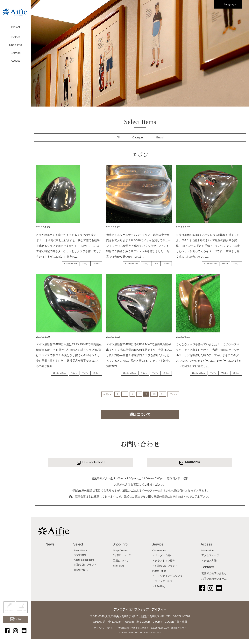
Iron (156, 263)
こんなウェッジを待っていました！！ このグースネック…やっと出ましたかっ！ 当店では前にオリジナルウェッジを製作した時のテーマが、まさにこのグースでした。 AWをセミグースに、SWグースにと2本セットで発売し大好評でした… (208, 355)
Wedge (224, 373)
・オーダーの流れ (162, 555)
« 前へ (107, 394)
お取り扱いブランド (85, 564)
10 (154, 394)
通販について (140, 414)
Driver (225, 263)
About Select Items (84, 560)
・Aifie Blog (158, 586)
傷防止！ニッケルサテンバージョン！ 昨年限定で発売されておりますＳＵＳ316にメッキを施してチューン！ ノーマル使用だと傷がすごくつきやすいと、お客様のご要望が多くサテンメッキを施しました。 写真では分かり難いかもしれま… (138, 245)
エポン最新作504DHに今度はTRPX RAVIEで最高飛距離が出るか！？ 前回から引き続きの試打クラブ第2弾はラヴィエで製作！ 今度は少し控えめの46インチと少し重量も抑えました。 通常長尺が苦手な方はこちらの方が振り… (69, 355)
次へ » (173, 394)
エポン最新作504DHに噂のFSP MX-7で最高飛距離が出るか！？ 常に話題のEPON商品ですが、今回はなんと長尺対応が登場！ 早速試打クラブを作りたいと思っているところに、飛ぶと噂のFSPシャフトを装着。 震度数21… (139, 355)
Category (138, 137)
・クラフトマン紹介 (163, 560)
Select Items (80, 550)
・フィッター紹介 (162, 581)
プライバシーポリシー (104, 628)
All (118, 137)
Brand (160, 137)
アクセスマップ (210, 555)
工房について (120, 560)
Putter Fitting (159, 571)
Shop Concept (121, 550)
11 (162, 394)
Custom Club (70, 263)
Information (207, 550)
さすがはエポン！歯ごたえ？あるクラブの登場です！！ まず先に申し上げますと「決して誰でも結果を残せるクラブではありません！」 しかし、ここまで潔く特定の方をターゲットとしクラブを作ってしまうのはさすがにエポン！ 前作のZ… (69, 245)
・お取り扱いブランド (165, 566)
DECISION (80, 555)
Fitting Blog (21, 614)
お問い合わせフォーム (214, 578)
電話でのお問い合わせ (214, 573)
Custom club (159, 550)
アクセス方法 (209, 560)
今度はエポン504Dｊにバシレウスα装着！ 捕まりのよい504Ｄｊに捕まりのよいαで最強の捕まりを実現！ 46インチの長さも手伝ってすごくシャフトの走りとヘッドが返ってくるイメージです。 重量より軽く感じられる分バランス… (208, 245)
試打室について (122, 555)
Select (97, 263)
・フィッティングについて (167, 575)
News (15, 24)
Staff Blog (9, 614)
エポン (85, 263)
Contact (17, 623)
